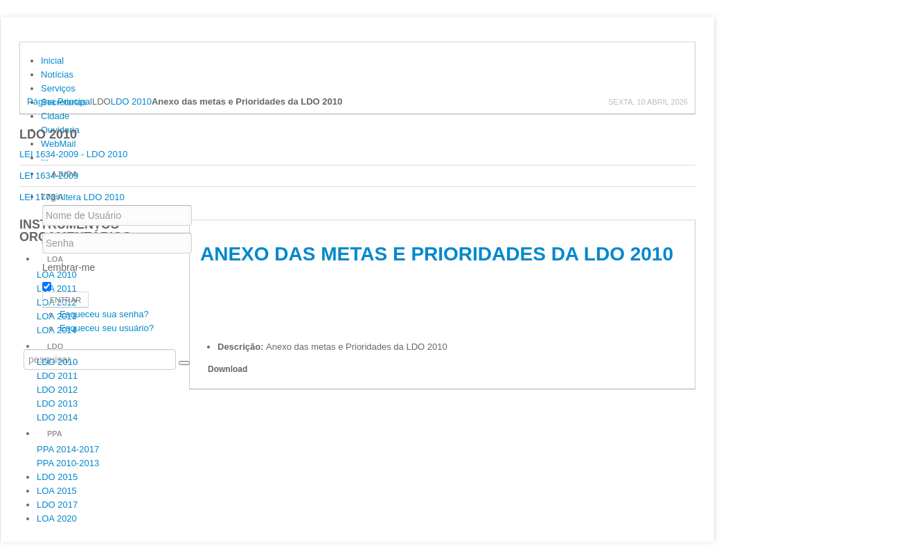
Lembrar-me (68, 267)
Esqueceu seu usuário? (107, 328)
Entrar (65, 300)
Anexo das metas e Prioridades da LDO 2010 (436, 254)
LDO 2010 (131, 101)
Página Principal (59, 101)
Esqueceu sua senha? (104, 314)
